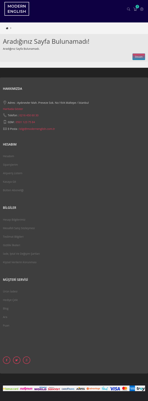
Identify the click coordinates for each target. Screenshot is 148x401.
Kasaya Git (9, 181)
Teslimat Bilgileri (13, 236)
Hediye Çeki (10, 300)
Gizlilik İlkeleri (11, 245)
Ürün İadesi (10, 291)
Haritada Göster (13, 109)
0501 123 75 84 (25, 122)
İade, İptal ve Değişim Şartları (21, 253)
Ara (5, 317)
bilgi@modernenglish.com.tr (37, 129)
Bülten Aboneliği (13, 190)
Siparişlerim (10, 164)
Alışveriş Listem (12, 173)
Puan (6, 325)
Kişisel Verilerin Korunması (19, 262)
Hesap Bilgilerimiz (14, 219)
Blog (6, 308)
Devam (139, 56)
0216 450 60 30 (29, 115)
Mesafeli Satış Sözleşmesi (19, 228)
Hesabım (8, 156)
